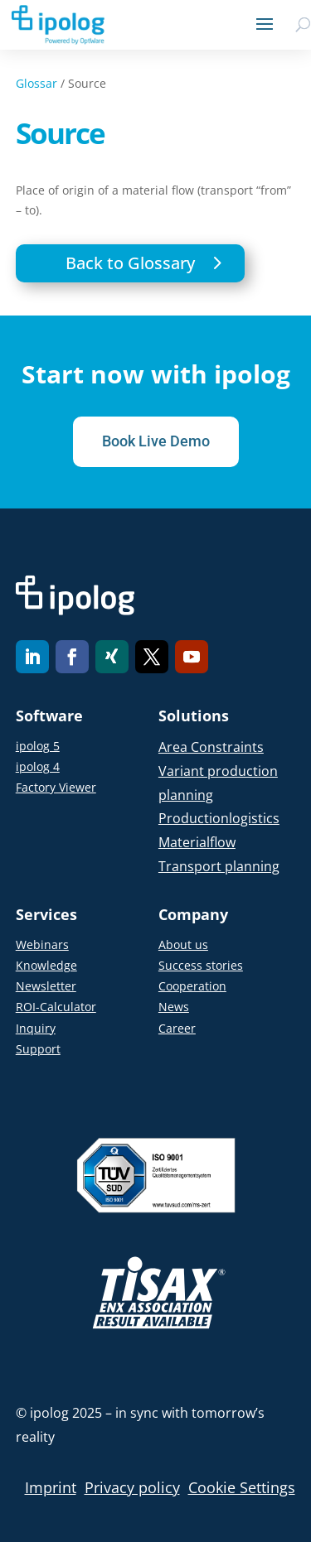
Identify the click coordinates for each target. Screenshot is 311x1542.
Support (38, 1049)
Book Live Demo (156, 441)
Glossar (36, 83)
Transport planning (218, 866)
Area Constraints (211, 747)
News (173, 1006)
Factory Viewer (56, 787)
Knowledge (46, 965)
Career (177, 1028)
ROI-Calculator (56, 1006)
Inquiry (36, 1028)
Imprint (50, 1487)
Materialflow (197, 842)
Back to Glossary (130, 263)
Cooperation (192, 986)
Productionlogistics (218, 818)
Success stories (200, 965)
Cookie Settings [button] (241, 1487)
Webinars (42, 944)
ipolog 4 (38, 766)
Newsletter (46, 986)
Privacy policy (132, 1487)
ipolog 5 (38, 746)
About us (183, 944)
